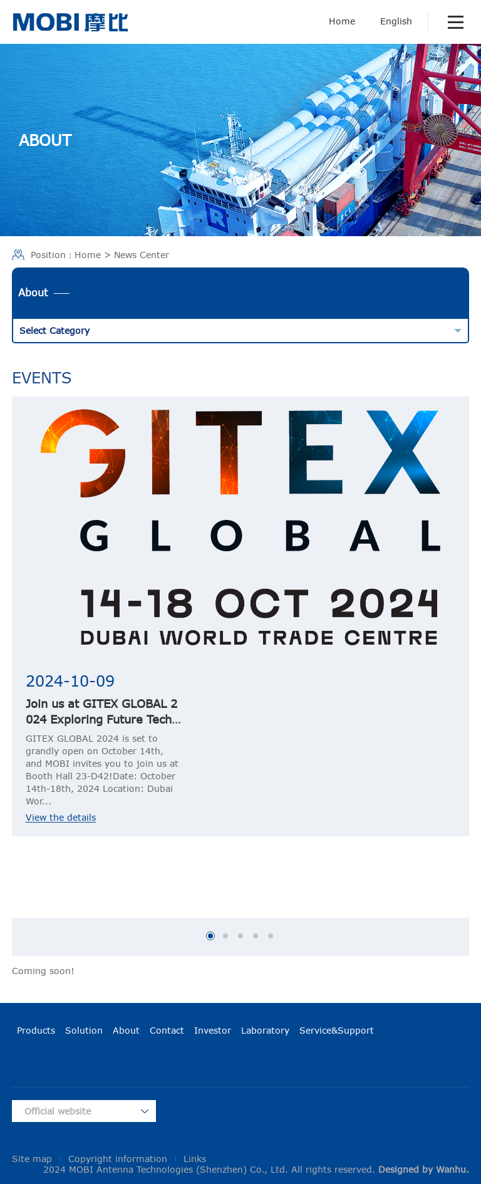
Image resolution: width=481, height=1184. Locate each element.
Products (36, 1030)
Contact (167, 1030)
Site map (32, 1158)
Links (195, 1158)
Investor (212, 1030)
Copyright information (117, 1158)
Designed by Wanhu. (423, 1169)
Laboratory (265, 1030)
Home (342, 21)
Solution (84, 1030)
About (126, 1030)
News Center (141, 254)
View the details (61, 817)
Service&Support (336, 1030)
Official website (57, 1111)
